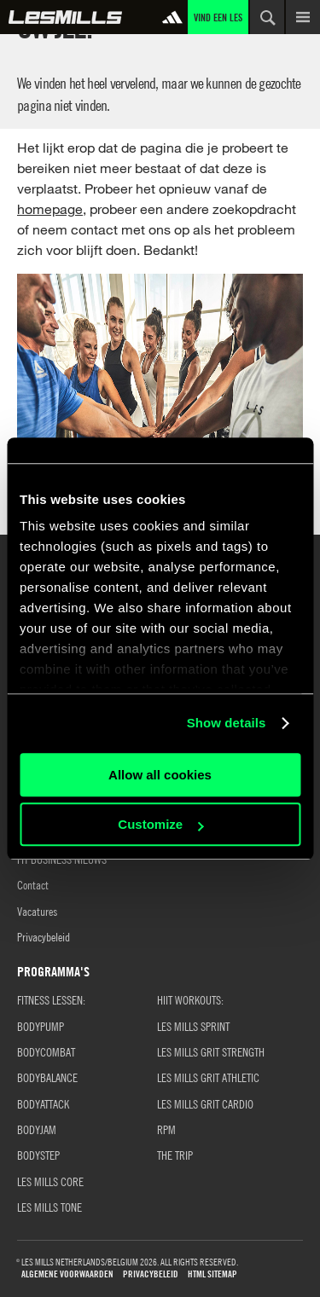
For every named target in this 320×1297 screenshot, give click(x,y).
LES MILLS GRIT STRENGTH (211, 1051)
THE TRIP (175, 1154)
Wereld (65, 17)
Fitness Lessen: (51, 999)
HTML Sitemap (212, 1274)
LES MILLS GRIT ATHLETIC (208, 1077)
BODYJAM (36, 1129)
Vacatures (37, 910)
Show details (226, 722)
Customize (160, 824)
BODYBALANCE (47, 1077)
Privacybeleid (43, 936)
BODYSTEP (38, 1154)
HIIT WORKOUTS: (190, 999)
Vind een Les (218, 17)
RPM (166, 1129)
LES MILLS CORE (50, 1181)
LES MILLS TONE (49, 1206)
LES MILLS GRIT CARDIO (205, 1103)
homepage (50, 208)
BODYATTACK (43, 1103)
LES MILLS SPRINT (193, 1026)
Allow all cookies (160, 774)
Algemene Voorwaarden (67, 1274)
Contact (33, 884)
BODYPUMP (40, 1026)
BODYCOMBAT (46, 1051)
